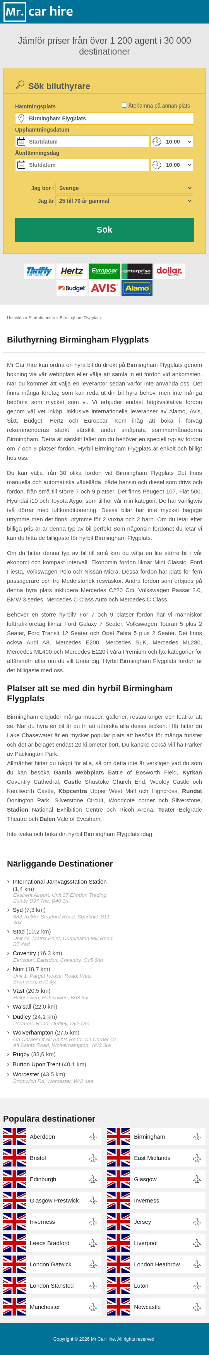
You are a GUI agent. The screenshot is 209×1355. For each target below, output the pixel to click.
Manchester (45, 1307)
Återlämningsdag (37, 153)
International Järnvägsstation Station (60, 881)
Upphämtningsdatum (42, 130)
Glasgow (145, 1179)
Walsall (22, 1006)
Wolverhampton (33, 1032)
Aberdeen (42, 1136)
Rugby (21, 1054)
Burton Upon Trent (36, 1064)
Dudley (22, 1016)
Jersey (142, 1221)
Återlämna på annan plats (159, 106)
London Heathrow (157, 1264)
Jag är (46, 201)
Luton (141, 1285)
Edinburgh (43, 1179)
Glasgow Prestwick (54, 1200)
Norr (18, 969)
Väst (18, 990)
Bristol (38, 1158)
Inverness (146, 1200)
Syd (18, 909)
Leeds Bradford (50, 1243)
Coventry (24, 953)
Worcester (26, 1074)
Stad (19, 931)
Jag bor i (42, 188)
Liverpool (146, 1243)
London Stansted (52, 1285)
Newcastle (147, 1307)
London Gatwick (51, 1264)
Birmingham (149, 1136)
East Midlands (152, 1158)
